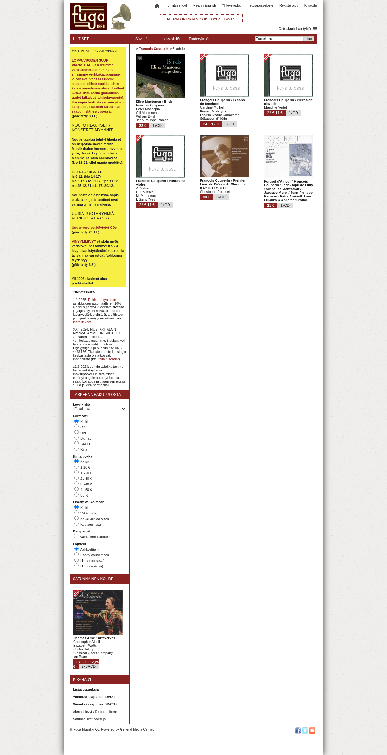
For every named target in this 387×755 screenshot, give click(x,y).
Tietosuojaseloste (260, 5)
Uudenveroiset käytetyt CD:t (94, 227)
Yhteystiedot (231, 5)
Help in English (204, 5)
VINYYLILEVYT (84, 241)
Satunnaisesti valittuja (89, 719)
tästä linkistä (82, 322)
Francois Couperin (153, 48)
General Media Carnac (137, 729)
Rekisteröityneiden (102, 300)
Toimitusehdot (176, 5)
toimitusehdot (109, 359)
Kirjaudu (310, 5)
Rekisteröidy (288, 5)
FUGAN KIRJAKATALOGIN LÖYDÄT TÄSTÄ (201, 19)
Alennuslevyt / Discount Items (95, 712)
